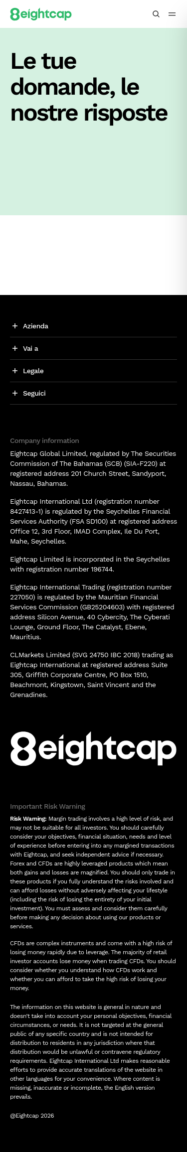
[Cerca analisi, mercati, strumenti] (156, 14)
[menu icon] (172, 14)
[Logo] (41, 13)
